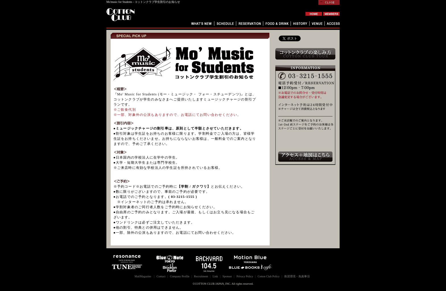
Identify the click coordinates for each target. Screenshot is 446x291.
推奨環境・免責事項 (297, 276)
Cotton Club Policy (269, 276)
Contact (160, 276)
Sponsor (227, 276)
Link (215, 276)
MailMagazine (143, 276)
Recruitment (201, 276)
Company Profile (179, 276)
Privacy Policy (244, 276)
